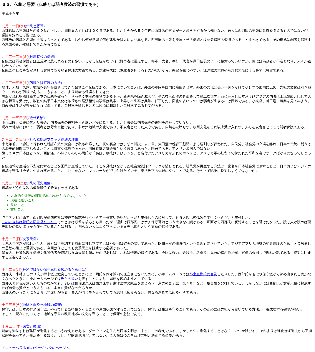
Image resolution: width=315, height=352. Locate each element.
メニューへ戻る (14, 348)
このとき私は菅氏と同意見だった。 (29, 222)
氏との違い (69, 279)
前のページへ (37, 348)
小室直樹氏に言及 (203, 274)
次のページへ (59, 348)
